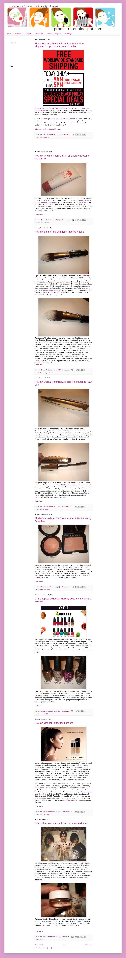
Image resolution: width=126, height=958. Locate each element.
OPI (47, 714)
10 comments (66, 587)
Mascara (46, 509)
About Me (28, 34)
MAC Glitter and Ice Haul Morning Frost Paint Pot (61, 823)
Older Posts (88, 945)
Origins (42, 223)
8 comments (65, 506)
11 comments (65, 811)
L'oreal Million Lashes (65, 485)
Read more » (39, 214)
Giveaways (68, 34)
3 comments (65, 370)
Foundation (47, 814)
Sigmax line (85, 276)
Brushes (42, 373)
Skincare (47, 223)
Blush (41, 589)
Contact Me (39, 34)
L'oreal (42, 509)
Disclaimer (17, 34)
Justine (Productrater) (47, 134)
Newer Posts (39, 945)
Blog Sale (58, 34)
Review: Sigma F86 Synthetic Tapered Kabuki (59, 231)
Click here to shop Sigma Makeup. (48, 129)
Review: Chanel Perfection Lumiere (54, 723)
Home (9, 34)
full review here (63, 771)
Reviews (49, 34)
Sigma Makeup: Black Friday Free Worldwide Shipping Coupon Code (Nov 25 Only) (59, 45)
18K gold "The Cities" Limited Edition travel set (63, 119)
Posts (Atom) (47, 948)
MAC (45, 589)
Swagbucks (67, 800)
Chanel (42, 814)
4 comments (66, 134)
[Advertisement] (63, 145)
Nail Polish (43, 714)
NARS (48, 589)
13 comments (66, 220)
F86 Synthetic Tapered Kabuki (48, 290)
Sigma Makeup (44, 137)
